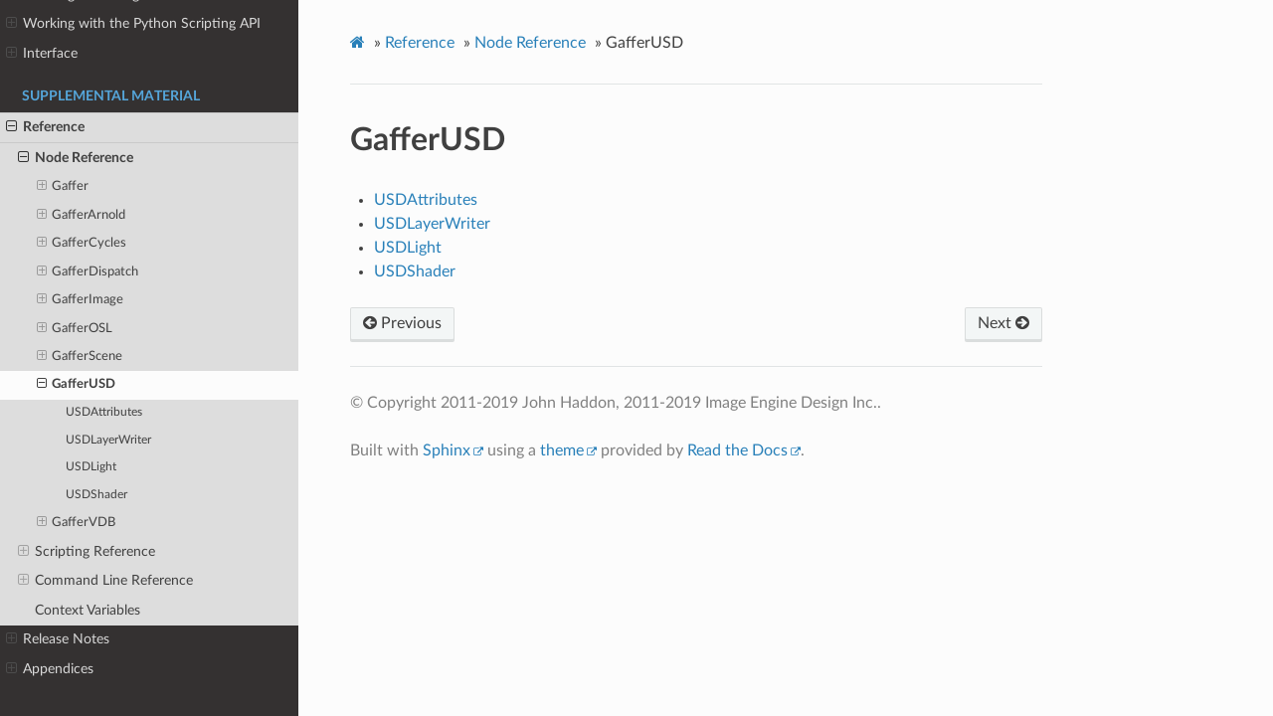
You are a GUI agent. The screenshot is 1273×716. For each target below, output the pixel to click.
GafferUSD (76, 385)
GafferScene (80, 357)
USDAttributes (104, 412)
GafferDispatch (88, 272)
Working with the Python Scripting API (133, 24)
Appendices (49, 669)
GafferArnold (81, 216)
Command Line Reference (105, 581)
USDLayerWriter (108, 440)
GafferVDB (76, 523)
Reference (45, 127)
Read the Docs (737, 450)
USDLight (91, 466)
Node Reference (75, 158)
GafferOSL (75, 329)
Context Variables (87, 610)
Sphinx (446, 450)
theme (562, 450)
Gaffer (63, 187)
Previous (402, 323)
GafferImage (80, 300)
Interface (42, 54)
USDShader (96, 494)
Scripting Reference (86, 552)
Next (1003, 323)
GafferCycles (82, 244)
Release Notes (57, 639)
